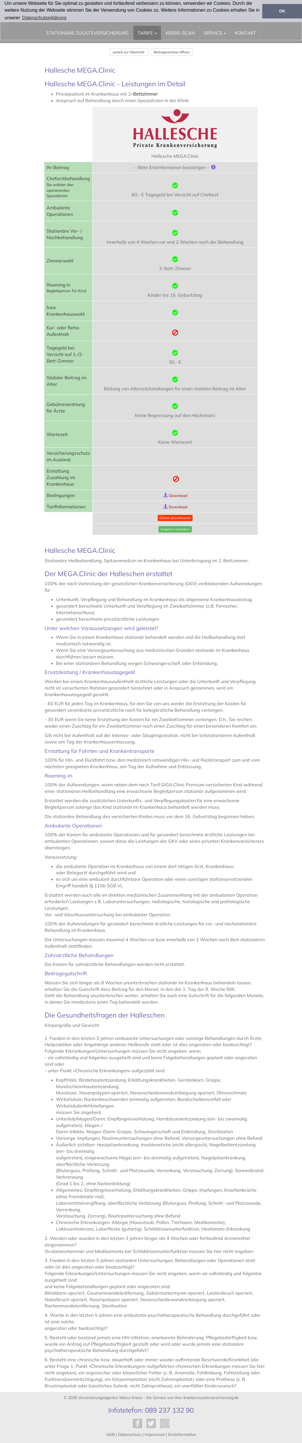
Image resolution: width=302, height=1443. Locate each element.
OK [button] (282, 11)
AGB (110, 1434)
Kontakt (245, 33)
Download (178, 495)
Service (215, 33)
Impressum (155, 1434)
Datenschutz (129, 1434)
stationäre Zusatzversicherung (87, 33)
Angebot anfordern (175, 529)
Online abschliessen (175, 518)
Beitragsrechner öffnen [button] (172, 52)
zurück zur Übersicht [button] (129, 52)
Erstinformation (182, 1434)
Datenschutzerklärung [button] (44, 17)
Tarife (147, 33)
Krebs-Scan (180, 33)
